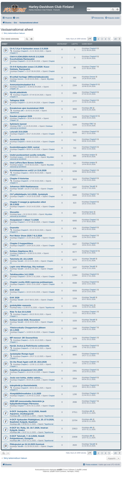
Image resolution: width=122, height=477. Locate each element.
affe (22, 111)
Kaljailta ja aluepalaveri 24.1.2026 (26, 370)
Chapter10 (21, 87)
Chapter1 (24, 173)
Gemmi (20, 79)
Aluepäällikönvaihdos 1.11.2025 (25, 393)
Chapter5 (20, 134)
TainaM (20, 189)
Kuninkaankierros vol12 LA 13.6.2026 (28, 170)
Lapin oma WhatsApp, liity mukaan (27, 266)
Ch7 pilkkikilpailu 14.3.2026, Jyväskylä (29, 194)
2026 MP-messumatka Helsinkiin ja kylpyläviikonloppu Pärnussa (27, 402)
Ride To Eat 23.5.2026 (20, 312)
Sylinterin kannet (18, 124)
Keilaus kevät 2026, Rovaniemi (25, 320)
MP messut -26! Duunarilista (24, 338)
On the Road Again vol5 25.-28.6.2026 (28, 362)
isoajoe (20, 157)
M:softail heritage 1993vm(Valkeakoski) (29, 77)
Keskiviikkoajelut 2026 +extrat (24, 147)
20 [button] (115, 38)
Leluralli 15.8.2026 (19, 132)
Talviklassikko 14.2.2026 (22, 274)
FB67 (19, 126)
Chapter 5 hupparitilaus (21, 243)
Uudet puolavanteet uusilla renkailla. (28, 155)
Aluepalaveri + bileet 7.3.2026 (24, 220)
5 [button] (109, 38)
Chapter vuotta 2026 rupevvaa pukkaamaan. (31, 282)
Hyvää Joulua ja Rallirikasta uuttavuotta (29, 346)
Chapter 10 (14, 89)
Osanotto (14, 227)
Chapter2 (20, 222)
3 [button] (102, 38)
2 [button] (98, 38)
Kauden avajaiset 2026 (21, 116)
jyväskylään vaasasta (20, 305)
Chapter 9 (13, 53)
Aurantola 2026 (17, 139)
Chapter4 (20, 102)
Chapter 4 (13, 358)
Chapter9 (24, 51)
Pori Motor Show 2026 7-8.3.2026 (26, 235)
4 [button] (105, 38)
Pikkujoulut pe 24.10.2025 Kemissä (27, 444)
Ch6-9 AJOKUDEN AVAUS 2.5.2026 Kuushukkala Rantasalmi (27, 57)
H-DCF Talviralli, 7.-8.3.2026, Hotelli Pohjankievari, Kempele (27, 437)
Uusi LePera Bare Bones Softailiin (26, 162)
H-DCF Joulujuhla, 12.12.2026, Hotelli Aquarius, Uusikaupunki (28, 412)
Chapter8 (20, 61)
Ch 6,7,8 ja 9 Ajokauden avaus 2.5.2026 (29, 48)
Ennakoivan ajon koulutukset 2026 (27, 108)
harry (19, 307)
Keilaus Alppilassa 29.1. (21, 251)
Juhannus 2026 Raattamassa (24, 186)
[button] (89, 39)
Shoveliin (14, 212)
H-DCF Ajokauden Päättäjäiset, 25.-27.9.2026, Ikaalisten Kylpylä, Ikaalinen (32, 420)
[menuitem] (16, 18)
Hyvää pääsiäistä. (18, 92)
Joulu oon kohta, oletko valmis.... (26, 378)
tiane (19, 214)
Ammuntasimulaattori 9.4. (22, 84)
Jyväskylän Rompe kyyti (22, 354)
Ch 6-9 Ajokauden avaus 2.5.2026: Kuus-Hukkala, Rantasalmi (30, 68)
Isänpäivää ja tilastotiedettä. (23, 385)
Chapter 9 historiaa (19, 178)
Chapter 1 (13, 175)
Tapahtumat (14, 112)
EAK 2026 (14, 290)
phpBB (59, 470)
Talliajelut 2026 (17, 100)
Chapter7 (20, 71)
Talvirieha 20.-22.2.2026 (21, 259)
